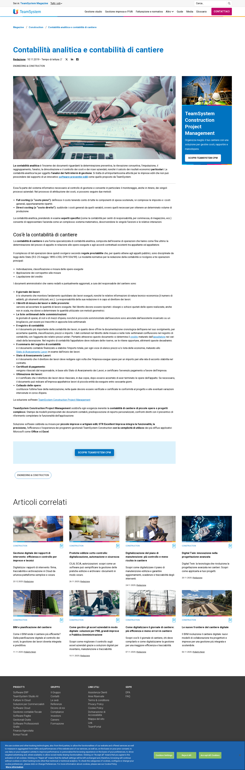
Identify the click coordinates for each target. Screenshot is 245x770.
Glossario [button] (201, 11)
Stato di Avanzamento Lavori (32, 351)
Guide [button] (180, 11)
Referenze (56, 704)
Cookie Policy (95, 708)
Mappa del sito (96, 718)
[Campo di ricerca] (210, 3)
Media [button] (189, 11)
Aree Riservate (96, 696)
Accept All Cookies (210, 764)
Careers (55, 719)
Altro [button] (170, 11)
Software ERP (20, 692)
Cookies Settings (164, 764)
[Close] (240, 763)
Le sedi (54, 700)
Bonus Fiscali (20, 734)
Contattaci (222, 11)
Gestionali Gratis (22, 719)
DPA (128, 692)
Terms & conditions (98, 700)
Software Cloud (21, 708)
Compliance (57, 711)
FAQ (128, 696)
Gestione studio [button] (93, 11)
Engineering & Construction (29, 66)
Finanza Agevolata (23, 730)
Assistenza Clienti (97, 692)
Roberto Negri (30, 652)
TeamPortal (94, 726)
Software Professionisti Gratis (26, 725)
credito (134, 336)
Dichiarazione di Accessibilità (96, 713)
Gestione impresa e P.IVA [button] (119, 11)
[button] (56, 3)
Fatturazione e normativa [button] (149, 11)
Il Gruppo (56, 692)
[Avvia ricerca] (229, 3)
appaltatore (159, 336)
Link (90, 722)
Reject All (186, 764)
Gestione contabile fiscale (27, 711)
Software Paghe (22, 715)
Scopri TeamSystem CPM (94, 452)
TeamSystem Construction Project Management (64, 399)
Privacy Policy (96, 704)
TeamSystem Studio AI (25, 696)
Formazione (57, 723)
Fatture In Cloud (21, 700)
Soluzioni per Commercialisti (28, 704)
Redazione (19, 59)
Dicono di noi (58, 708)
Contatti (55, 696)
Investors (56, 715)
